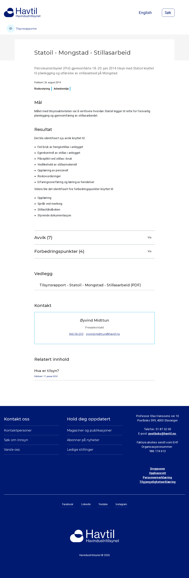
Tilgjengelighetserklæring (157, 482)
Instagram (121, 504)
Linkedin (86, 504)
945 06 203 (76, 334)
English (148, 13)
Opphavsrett (157, 473)
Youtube (103, 504)
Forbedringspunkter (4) (93, 251)
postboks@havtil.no (162, 433)
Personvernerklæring (157, 477)
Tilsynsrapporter (22, 28)
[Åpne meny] (183, 13)
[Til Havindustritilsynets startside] (22, 13)
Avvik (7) (93, 237)
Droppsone (157, 468)
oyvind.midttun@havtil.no (103, 334)
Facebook (67, 504)
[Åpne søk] (168, 13)
